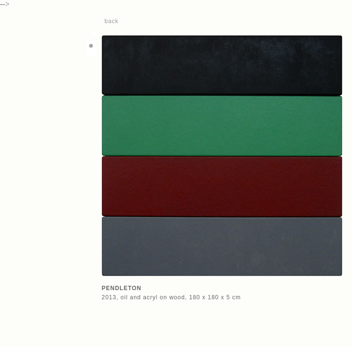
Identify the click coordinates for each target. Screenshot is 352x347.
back (111, 21)
